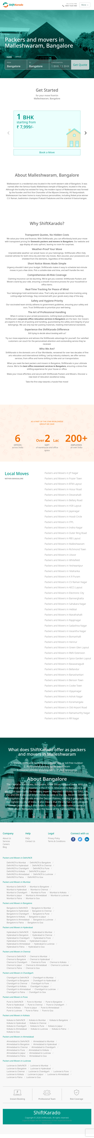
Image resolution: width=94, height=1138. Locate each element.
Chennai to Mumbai (38, 960)
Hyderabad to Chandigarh (18, 942)
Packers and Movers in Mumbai (16, 886)
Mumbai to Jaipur (14, 899)
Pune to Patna (32, 1014)
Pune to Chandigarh (55, 1008)
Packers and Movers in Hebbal (61, 613)
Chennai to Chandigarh (17, 966)
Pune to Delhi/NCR (15, 1005)
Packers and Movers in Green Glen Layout (67, 651)
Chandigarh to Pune (40, 987)
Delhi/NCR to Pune (41, 872)
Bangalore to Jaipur (37, 920)
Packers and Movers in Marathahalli (63, 618)
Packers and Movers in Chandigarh (18, 977)
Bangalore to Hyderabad (17, 915)
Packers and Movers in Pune (15, 1001)
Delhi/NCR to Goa (35, 881)
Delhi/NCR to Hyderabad (17, 869)
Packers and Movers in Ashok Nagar (64, 700)
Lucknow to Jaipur (35, 1078)
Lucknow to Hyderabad (40, 1072)
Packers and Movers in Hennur (61, 646)
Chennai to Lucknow (60, 969)
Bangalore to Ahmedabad (18, 923)
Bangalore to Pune (41, 917)
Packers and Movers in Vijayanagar (63, 695)
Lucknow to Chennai (16, 1075)
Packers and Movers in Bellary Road (63, 504)
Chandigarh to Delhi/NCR (18, 981)
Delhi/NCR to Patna (15, 881)
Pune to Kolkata (14, 1011)
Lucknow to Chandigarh (39, 1075)
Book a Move (47, 156)
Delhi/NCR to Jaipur (37, 875)
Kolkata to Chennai (38, 1027)
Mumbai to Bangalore (39, 890)
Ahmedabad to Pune (16, 1054)
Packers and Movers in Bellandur (62, 673)
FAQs (27, 842)
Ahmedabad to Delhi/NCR (18, 1045)
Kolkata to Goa (13, 1035)
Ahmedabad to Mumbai (43, 1045)
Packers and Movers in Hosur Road (63, 493)
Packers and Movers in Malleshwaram (64, 547)
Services (6, 845)
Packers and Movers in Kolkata (16, 1019)
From (9, 67)
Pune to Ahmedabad (50, 1011)
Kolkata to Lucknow (39, 1032)
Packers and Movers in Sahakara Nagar (65, 607)
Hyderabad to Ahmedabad (18, 947)
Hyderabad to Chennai (42, 939)
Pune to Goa (47, 1014)
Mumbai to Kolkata (58, 896)
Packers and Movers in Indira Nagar (63, 531)
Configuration (56, 67)
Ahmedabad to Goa (38, 1060)
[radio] (9, 62)
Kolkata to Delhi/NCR (16, 1024)
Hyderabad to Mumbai (42, 936)
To (30, 67)
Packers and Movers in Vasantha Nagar (65, 635)
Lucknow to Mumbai (39, 1069)
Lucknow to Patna (14, 1081)
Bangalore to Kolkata (16, 920)
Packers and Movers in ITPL (59, 526)
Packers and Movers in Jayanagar (62, 515)
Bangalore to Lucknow (43, 923)
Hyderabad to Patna (15, 950)
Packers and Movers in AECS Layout (63, 591)
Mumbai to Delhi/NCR (16, 890)
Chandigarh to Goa (37, 996)
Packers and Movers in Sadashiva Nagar (66, 629)
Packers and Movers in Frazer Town (63, 482)
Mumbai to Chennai (39, 893)
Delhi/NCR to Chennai (41, 869)
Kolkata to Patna (59, 1032)
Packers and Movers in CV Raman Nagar (66, 586)
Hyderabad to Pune (42, 942)
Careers (6, 848)
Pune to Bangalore (54, 1005)
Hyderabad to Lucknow (44, 947)
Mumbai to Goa (33, 902)
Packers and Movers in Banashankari (64, 678)
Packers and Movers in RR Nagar (62, 722)
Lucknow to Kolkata (15, 1078)
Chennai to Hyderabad (40, 963)
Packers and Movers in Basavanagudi (64, 667)
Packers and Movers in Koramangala (64, 706)
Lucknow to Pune (61, 1075)
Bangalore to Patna (15, 926)
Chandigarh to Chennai (17, 987)
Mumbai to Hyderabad (17, 893)
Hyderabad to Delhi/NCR (17, 936)
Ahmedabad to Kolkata (39, 1054)
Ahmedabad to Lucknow (40, 1057)
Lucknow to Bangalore (16, 1072)
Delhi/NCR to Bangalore (40, 866)
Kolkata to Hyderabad (16, 1027)
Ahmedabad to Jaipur (16, 1057)
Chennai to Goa (33, 972)
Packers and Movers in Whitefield (62, 564)
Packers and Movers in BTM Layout (63, 487)
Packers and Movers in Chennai (16, 955)
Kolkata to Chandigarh (16, 1030)
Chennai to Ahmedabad (36, 969)
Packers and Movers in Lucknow (17, 1065)
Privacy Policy (54, 842)
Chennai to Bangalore (16, 963)
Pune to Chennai (35, 1008)
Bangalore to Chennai (42, 915)
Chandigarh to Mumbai (43, 981)
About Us (7, 842)
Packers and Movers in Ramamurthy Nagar (67, 716)
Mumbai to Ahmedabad (36, 899)
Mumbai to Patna (14, 902)
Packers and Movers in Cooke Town (63, 689)
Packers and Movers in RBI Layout (62, 542)
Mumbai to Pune (38, 896)
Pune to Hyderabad (15, 1008)
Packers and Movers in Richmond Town (65, 553)
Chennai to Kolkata (58, 966)
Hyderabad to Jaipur (38, 944)
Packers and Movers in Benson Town (64, 684)
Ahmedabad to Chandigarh (44, 1051)
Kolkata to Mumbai (37, 1024)
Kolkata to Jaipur (55, 1030)
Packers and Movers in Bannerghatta (64, 602)
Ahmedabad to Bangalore (18, 1048)
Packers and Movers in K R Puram (62, 580)
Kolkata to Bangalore (59, 1024)
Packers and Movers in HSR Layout (63, 509)
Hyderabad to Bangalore (17, 939)
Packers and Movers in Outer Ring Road (66, 537)
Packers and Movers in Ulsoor (60, 558)
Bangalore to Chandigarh (18, 917)
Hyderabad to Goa (36, 950)
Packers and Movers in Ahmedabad (18, 1040)
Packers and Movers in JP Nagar (61, 476)
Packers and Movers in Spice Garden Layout (68, 662)
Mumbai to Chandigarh (17, 896)
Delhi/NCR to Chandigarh (18, 872)
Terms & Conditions (56, 845)
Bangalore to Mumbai (41, 912)
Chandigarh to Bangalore (18, 984)
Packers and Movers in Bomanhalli (63, 640)
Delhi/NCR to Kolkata (16, 875)
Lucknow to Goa (33, 1081)
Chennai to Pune (38, 966)
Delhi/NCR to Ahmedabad (18, 878)
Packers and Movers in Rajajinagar (63, 624)
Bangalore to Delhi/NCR (17, 912)
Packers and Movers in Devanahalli (63, 498)
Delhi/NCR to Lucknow (43, 878)
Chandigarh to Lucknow (45, 993)
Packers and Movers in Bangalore (17, 907)
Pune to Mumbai (34, 1005)
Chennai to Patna (14, 972)
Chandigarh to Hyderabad (44, 984)
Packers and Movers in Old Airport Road (66, 711)
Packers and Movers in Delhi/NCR (17, 861)
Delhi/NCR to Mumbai (16, 866)
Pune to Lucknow (14, 1014)
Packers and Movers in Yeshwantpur (64, 569)
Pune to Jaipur (30, 1011)
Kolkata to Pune (37, 1030)
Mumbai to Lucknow (60, 899)
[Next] (85, 137)
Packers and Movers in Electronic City (64, 597)
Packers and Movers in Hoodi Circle (63, 520)
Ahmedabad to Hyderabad (45, 1048)
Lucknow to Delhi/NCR (16, 1069)
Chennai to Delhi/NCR (16, 960)
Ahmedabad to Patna (16, 1060)
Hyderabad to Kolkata (16, 944)
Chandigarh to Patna (16, 996)
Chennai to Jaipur (14, 969)
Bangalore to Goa (35, 926)
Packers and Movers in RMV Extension (65, 656)
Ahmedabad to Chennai (17, 1051)
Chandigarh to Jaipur (39, 990)
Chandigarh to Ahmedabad (19, 993)
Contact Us (30, 845)
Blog (5, 851)
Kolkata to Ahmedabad (17, 1032)
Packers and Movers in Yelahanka (62, 575)
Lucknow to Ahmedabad (58, 1078)
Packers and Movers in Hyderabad (18, 931)
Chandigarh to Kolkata (16, 990)
